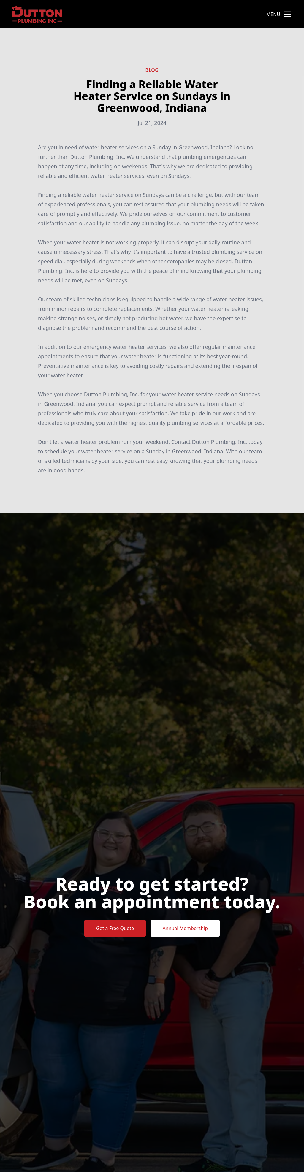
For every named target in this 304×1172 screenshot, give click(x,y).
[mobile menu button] (287, 14)
